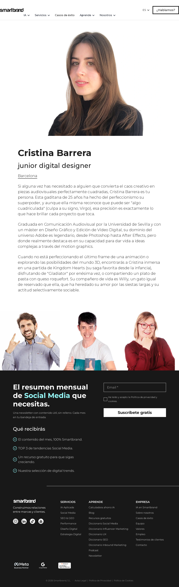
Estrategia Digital (70, 534)
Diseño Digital (68, 528)
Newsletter (95, 555)
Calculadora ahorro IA (102, 507)
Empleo (140, 534)
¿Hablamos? (165, 5)
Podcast (93, 550)
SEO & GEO (67, 518)
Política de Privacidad (100, 580)
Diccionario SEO (98, 539)
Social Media (68, 512)
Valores (140, 528)
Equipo (140, 523)
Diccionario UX (97, 534)
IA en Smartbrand (146, 507)
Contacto (141, 544)
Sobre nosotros (145, 512)
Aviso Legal (81, 580)
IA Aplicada (67, 507)
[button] (34, 5)
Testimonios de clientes (150, 539)
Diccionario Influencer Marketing (108, 528)
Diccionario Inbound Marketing (107, 544)
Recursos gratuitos (100, 518)
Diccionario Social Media (103, 523)
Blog (91, 512)
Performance (68, 523)
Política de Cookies (123, 580)
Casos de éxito (72, 5)
